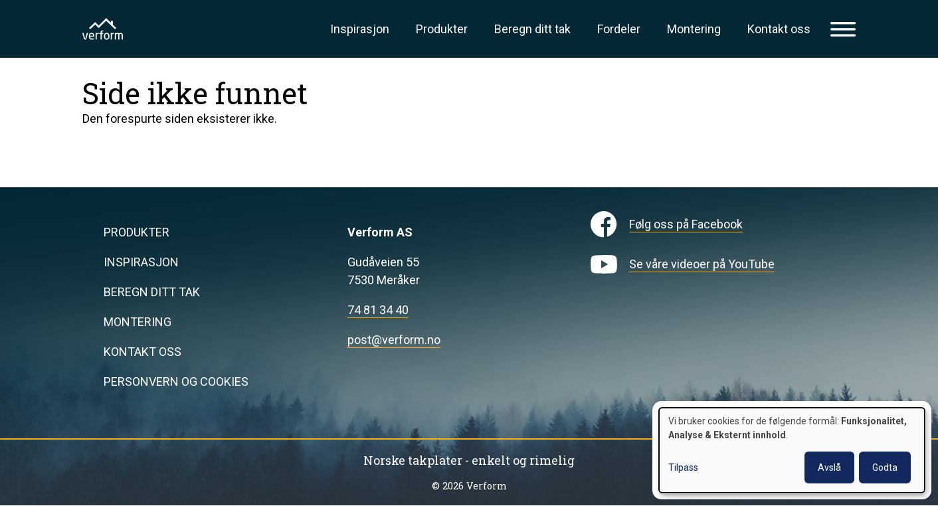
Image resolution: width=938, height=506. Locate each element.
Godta (884, 467)
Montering (694, 29)
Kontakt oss (778, 29)
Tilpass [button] (683, 467)
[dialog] (792, 450)
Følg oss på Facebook (686, 224)
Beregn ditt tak (532, 29)
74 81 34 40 (378, 310)
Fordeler (618, 29)
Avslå (829, 467)
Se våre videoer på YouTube (702, 264)
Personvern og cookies (176, 381)
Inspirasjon (359, 29)
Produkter (442, 29)
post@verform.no (393, 340)
